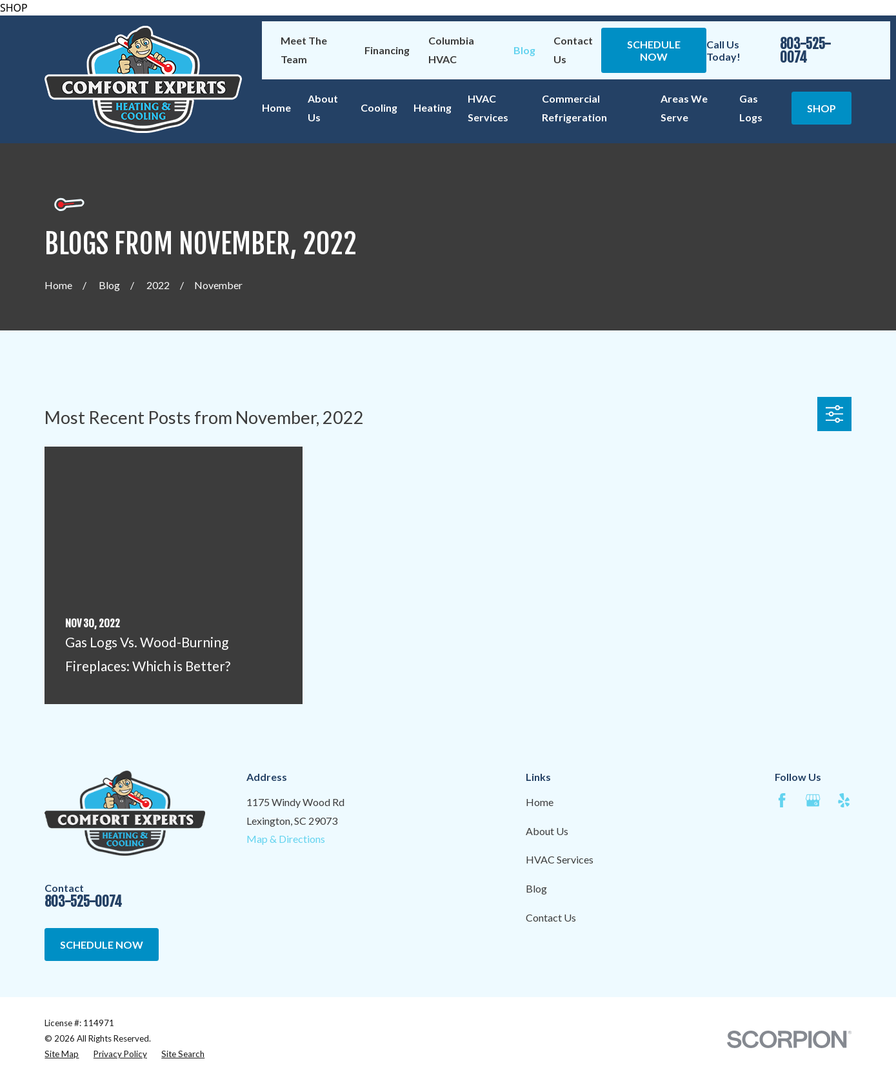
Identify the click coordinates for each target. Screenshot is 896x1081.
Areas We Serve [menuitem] (684, 107)
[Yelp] (844, 800)
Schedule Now (654, 50)
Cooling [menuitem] (379, 107)
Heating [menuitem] (432, 107)
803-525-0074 (805, 51)
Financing (387, 50)
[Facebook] (782, 800)
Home (539, 802)
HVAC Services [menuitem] (488, 107)
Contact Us (551, 917)
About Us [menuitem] (323, 107)
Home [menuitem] (276, 107)
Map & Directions (285, 839)
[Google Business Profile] (813, 800)
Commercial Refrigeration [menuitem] (574, 107)
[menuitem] (62, 1054)
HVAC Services (559, 859)
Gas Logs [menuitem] (750, 107)
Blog (524, 50)
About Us (547, 831)
